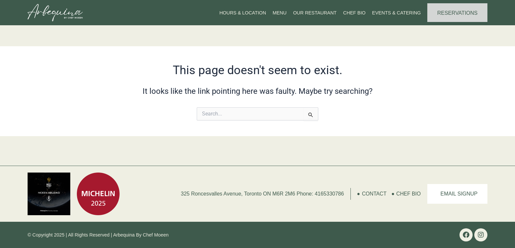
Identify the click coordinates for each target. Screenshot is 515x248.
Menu (279, 12)
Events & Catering (396, 12)
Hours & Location (242, 12)
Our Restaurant (314, 12)
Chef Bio (354, 12)
